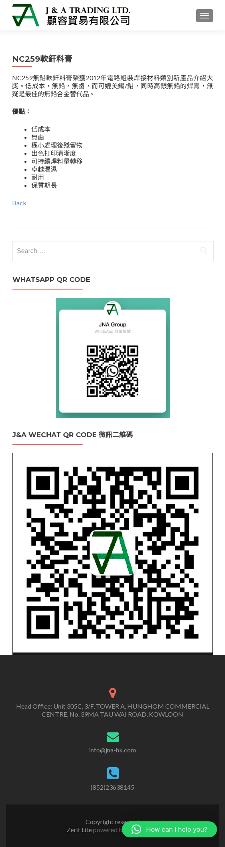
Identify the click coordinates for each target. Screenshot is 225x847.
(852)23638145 (112, 787)
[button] (169, 829)
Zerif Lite (80, 829)
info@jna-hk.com (112, 750)
